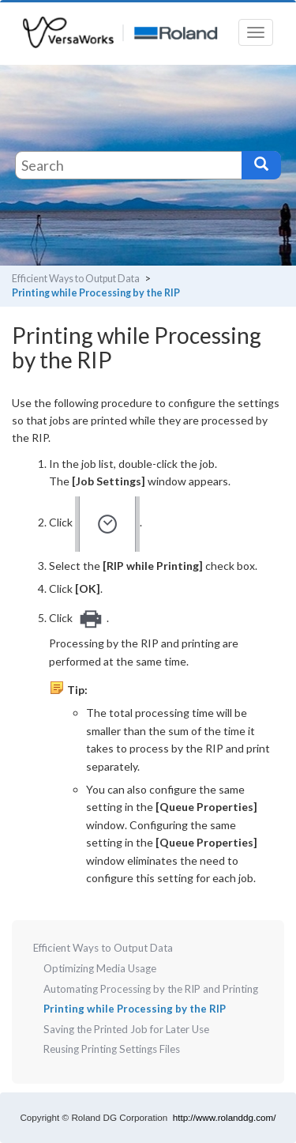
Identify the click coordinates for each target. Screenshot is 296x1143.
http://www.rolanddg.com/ (224, 1117)
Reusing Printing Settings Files (111, 1049)
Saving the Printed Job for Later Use (126, 1029)
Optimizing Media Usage (99, 968)
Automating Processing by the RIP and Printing (150, 989)
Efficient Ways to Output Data (76, 279)
